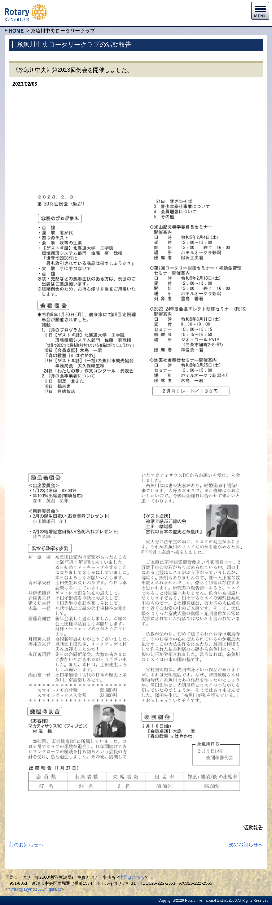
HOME (16, 30)
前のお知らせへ (26, 844)
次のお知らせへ (245, 844)
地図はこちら (131, 877)
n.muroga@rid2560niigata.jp (34, 889)
